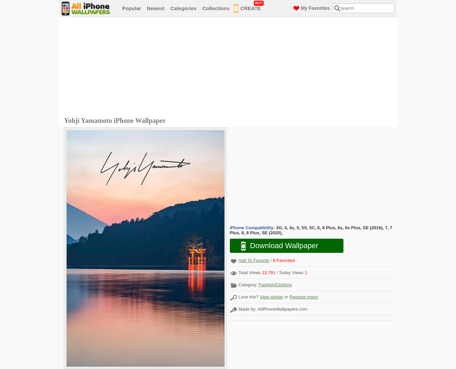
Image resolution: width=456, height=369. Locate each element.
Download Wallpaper (276, 246)
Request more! (303, 296)
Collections (216, 8)
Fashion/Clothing (275, 284)
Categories (183, 8)
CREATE (249, 7)
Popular (131, 8)
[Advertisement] (230, 68)
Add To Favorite (254, 260)
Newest (156, 8)
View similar (271, 296)
